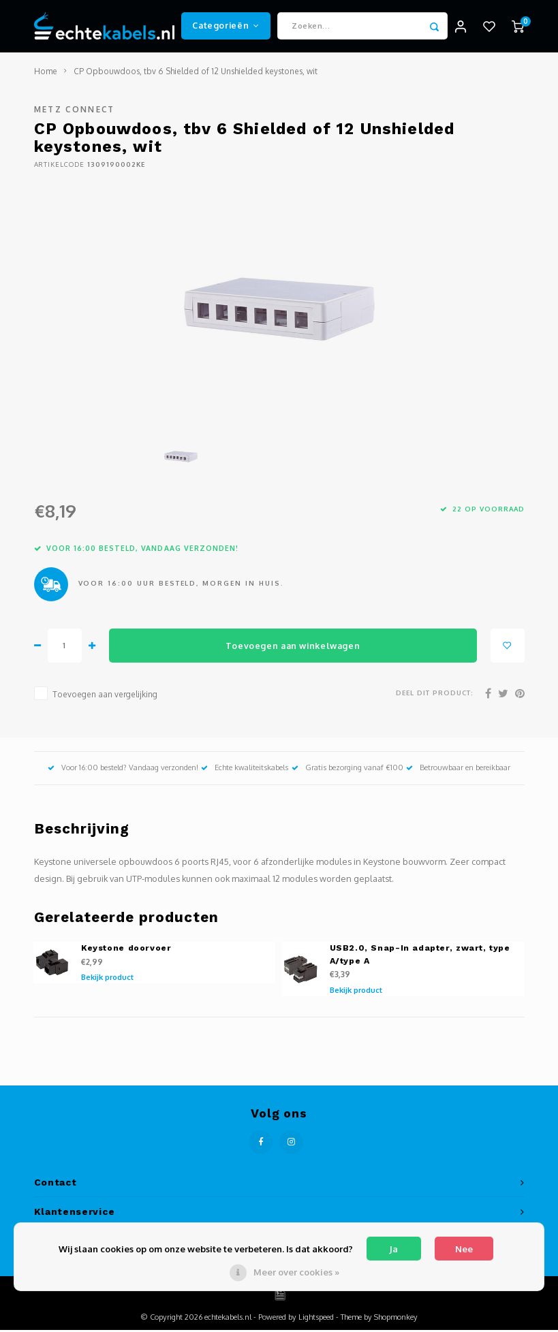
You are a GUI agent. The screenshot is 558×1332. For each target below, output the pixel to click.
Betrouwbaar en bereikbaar (458, 770)
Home (45, 73)
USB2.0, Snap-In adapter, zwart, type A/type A (420, 957)
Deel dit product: (435, 695)
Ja (393, 1248)
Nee (464, 1248)
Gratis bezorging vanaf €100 (347, 770)
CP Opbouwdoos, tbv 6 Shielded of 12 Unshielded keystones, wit (195, 73)
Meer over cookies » (296, 1272)
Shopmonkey (396, 1319)
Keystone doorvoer (126, 950)
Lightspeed (316, 1319)
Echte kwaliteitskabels (244, 770)
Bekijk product (107, 980)
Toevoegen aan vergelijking (104, 697)
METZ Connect (74, 112)
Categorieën (225, 26)
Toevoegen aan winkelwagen (293, 647)
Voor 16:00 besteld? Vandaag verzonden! (123, 770)
